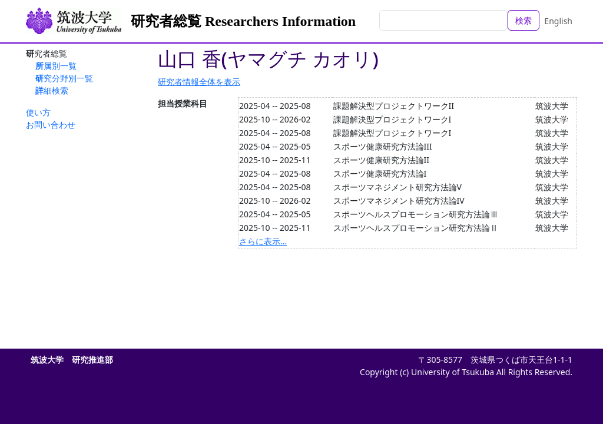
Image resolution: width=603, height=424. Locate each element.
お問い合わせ (50, 124)
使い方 (38, 112)
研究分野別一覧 (64, 78)
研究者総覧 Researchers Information (243, 21)
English (558, 20)
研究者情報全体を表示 (199, 81)
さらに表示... (263, 241)
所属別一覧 (56, 65)
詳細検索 (51, 90)
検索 (523, 20)
